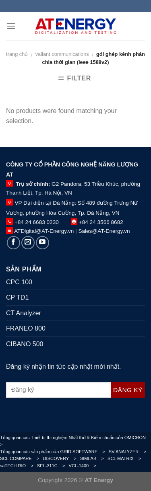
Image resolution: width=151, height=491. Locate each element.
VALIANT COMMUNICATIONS (62, 54)
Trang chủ (17, 54)
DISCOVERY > (61, 458)
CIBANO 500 (24, 344)
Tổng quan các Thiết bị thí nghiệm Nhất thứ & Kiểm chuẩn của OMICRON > (74, 441)
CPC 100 (19, 282)
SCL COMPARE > (21, 458)
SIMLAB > (94, 458)
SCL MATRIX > (126, 458)
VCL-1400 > (84, 465)
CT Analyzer (23, 313)
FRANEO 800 (26, 328)
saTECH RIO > (18, 465)
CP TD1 (17, 297)
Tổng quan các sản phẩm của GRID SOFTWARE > (54, 451)
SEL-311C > (53, 465)
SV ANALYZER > (129, 451)
